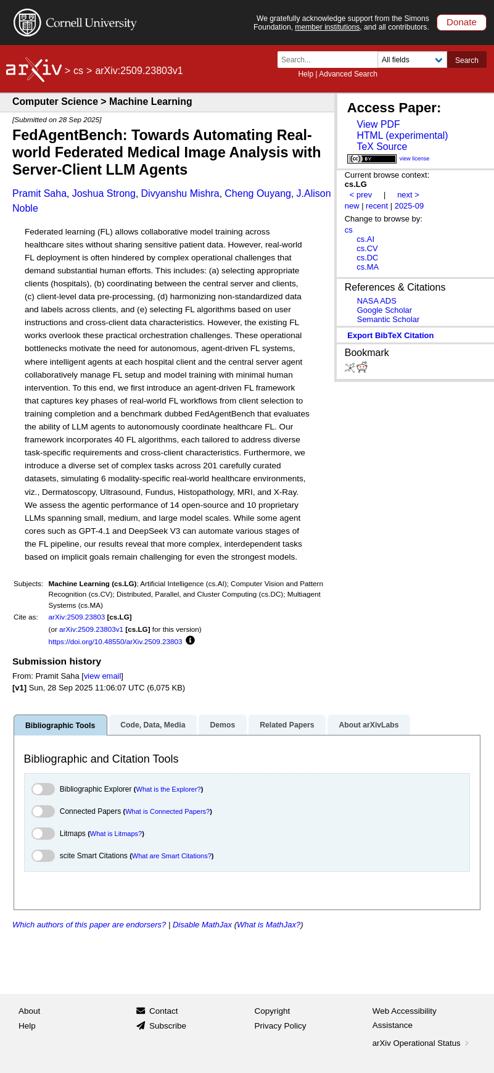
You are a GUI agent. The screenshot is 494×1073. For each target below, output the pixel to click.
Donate (462, 22)
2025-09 (409, 205)
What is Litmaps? (116, 833)
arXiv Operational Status (422, 1043)
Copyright (272, 1011)
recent (377, 205)
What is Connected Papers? (167, 811)
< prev (361, 194)
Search (467, 60)
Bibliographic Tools (60, 725)
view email (102, 676)
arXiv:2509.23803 (77, 617)
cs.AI (365, 239)
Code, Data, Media (152, 725)
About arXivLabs (368, 725)
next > (408, 194)
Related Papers (287, 725)
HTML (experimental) (402, 135)
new (352, 205)
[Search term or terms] (331, 59)
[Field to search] (412, 59)
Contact (163, 1011)
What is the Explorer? (168, 789)
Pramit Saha (39, 193)
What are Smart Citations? (172, 856)
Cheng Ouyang (257, 193)
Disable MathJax (202, 924)
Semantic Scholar (388, 319)
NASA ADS (377, 300)
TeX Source (381, 146)
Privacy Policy (281, 1025)
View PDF (378, 124)
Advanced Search (348, 74)
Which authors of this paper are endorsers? (89, 924)
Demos (222, 725)
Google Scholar (384, 310)
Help (305, 74)
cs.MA (367, 266)
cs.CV (367, 248)
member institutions (327, 27)
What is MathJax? (268, 924)
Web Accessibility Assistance (405, 1018)
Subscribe (167, 1025)
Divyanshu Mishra (180, 193)
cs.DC (367, 257)
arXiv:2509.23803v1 (91, 629)
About (29, 1011)
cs (78, 70)
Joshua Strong (104, 193)
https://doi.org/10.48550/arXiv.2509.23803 (116, 641)
